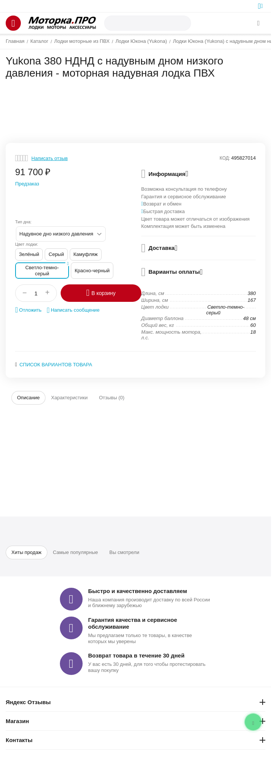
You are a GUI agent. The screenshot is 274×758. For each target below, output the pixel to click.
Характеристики (69, 397)
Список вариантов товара (55, 364)
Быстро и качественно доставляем (137, 591)
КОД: (225, 158)
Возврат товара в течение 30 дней (136, 655)
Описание (28, 397)
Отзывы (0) (111, 397)
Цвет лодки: (26, 244)
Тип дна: (23, 222)
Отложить (28, 310)
